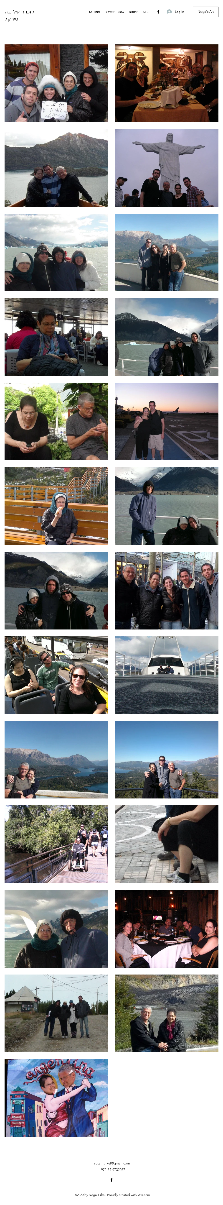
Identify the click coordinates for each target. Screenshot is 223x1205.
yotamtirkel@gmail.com (112, 1163)
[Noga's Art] (205, 12)
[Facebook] (158, 12)
